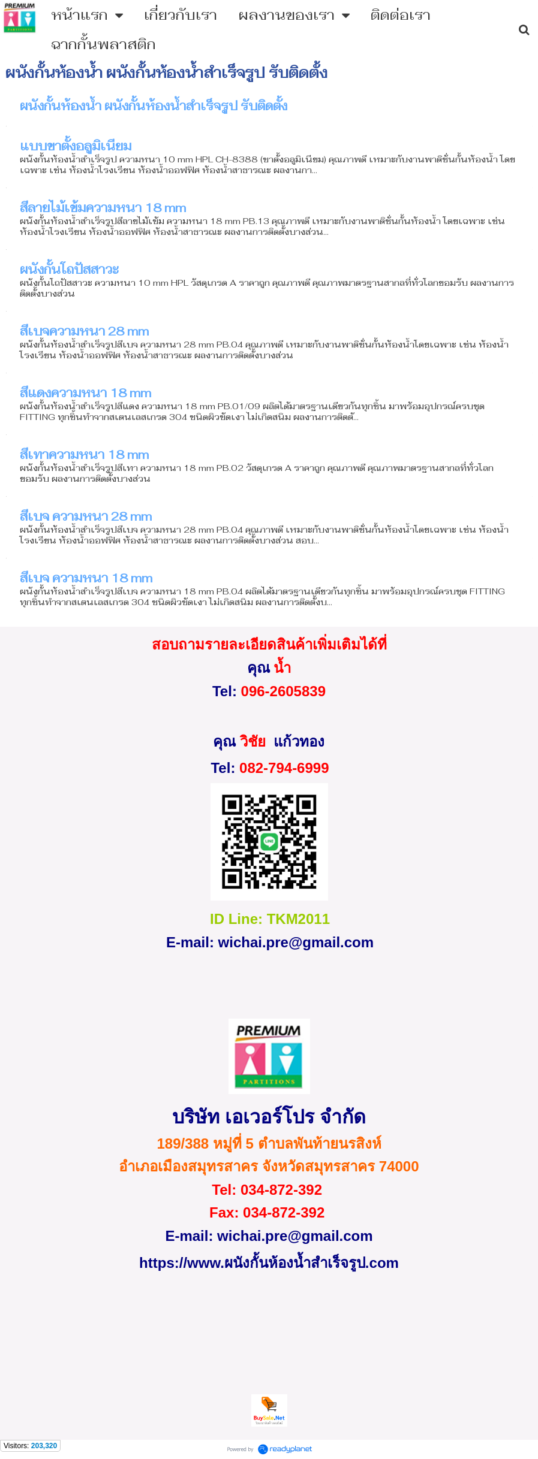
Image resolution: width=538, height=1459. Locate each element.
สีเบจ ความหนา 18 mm (86, 578)
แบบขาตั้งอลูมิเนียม (75, 146)
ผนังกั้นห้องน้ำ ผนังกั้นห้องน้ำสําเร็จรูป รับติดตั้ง (153, 106)
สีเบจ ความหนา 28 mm (86, 516)
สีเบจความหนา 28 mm (84, 331)
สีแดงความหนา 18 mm (85, 393)
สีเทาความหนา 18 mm (84, 455)
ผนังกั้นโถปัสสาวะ (69, 269)
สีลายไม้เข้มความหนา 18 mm (103, 208)
